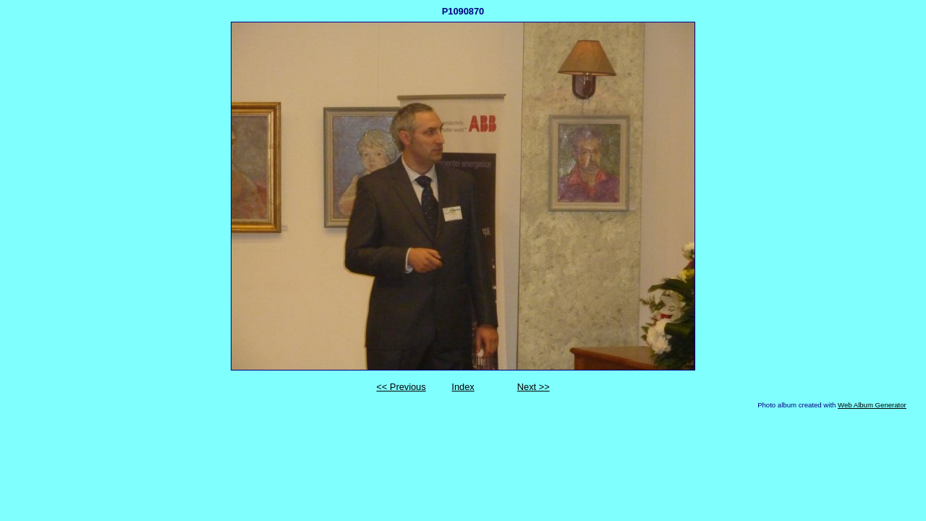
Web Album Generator (872, 405)
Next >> (533, 386)
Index (462, 386)
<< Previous (400, 386)
